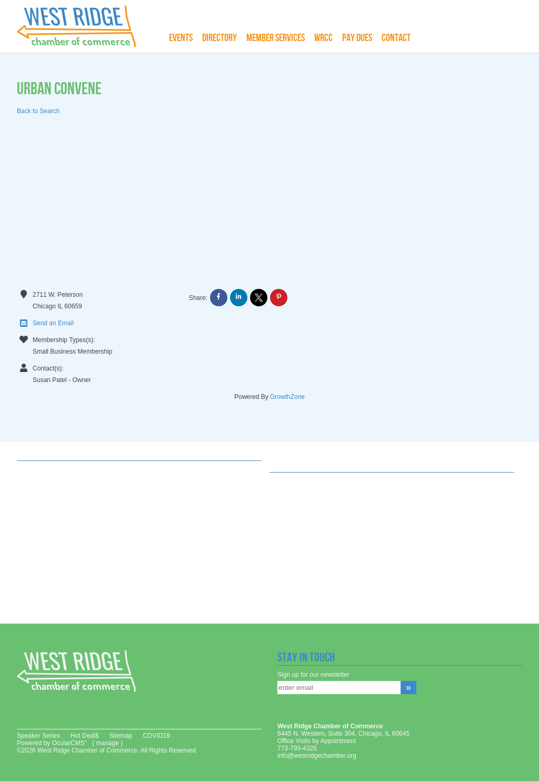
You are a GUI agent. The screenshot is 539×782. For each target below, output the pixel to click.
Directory (219, 38)
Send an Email (45, 323)
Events (181, 38)
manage (107, 743)
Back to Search (38, 111)
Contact (396, 38)
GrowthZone (287, 396)
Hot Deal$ (84, 735)
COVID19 (156, 735)
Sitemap (120, 735)
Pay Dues (357, 38)
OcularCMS (69, 743)
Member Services (275, 38)
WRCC (323, 38)
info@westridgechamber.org (316, 755)
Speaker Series (38, 735)
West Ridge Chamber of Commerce (82, 26)
